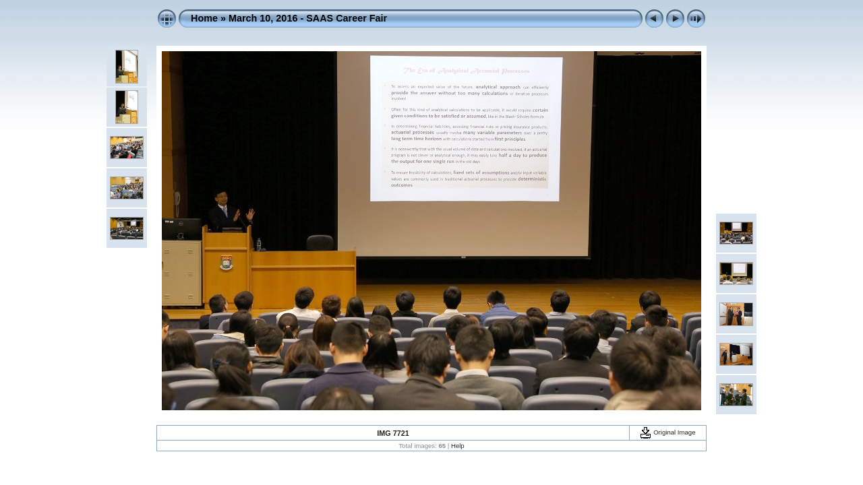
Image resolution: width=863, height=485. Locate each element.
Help (458, 445)
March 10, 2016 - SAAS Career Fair (308, 18)
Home (204, 18)
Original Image (667, 432)
